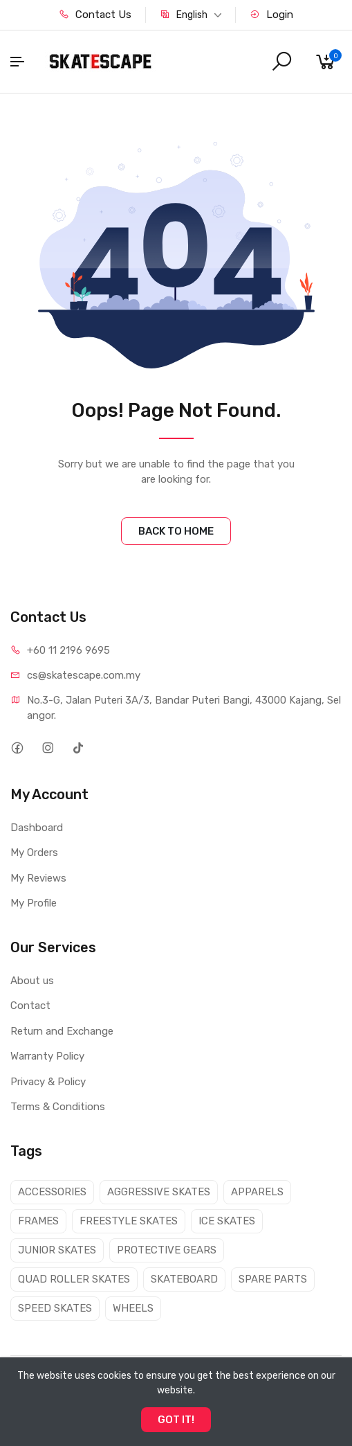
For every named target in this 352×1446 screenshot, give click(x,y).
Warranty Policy (47, 1056)
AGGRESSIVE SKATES (158, 1192)
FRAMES (38, 1221)
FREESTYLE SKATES (129, 1221)
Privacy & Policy (48, 1081)
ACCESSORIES (52, 1192)
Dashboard (36, 827)
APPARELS (257, 1192)
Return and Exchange (61, 1031)
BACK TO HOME (176, 531)
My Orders (34, 852)
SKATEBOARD (184, 1279)
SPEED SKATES (55, 1308)
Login (271, 14)
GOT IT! (176, 1419)
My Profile (33, 903)
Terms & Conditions (57, 1106)
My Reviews (38, 878)
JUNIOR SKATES (57, 1250)
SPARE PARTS (273, 1279)
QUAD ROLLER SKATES (74, 1279)
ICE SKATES (226, 1221)
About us (32, 980)
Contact (30, 1005)
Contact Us (95, 14)
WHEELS (133, 1308)
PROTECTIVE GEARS (166, 1250)
